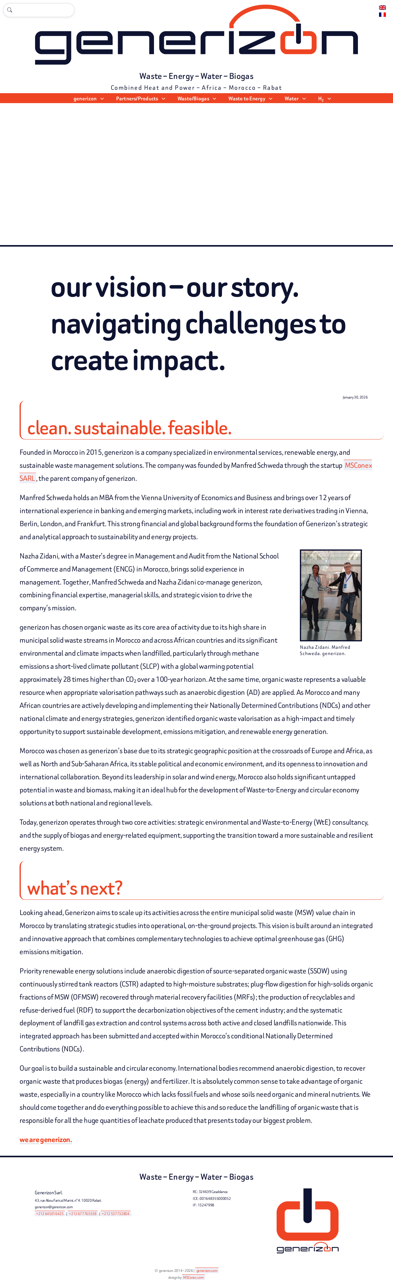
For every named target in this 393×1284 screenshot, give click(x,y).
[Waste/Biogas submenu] (214, 98)
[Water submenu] (304, 98)
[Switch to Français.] (382, 14)
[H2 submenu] (329, 98)
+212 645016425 (49, 1213)
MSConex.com (193, 1277)
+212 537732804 (115, 1213)
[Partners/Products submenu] (163, 98)
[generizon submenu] (102, 98)
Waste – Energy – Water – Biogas (196, 76)
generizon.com (207, 1270)
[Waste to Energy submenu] (271, 98)
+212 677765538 (82, 1213)
